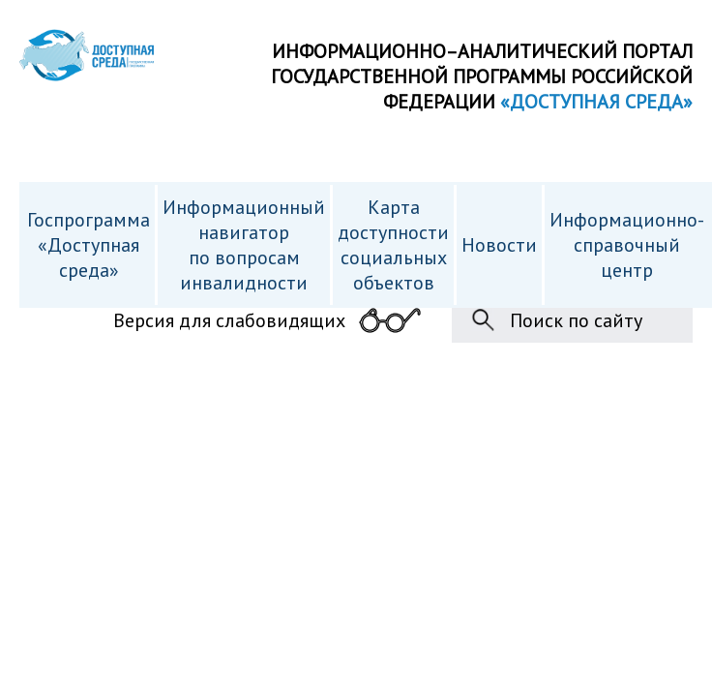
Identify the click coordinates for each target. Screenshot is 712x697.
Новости (499, 245)
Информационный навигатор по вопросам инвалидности (244, 245)
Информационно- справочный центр (626, 245)
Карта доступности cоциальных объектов (393, 245)
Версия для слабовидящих (229, 320)
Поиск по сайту (576, 320)
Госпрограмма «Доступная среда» (88, 245)
